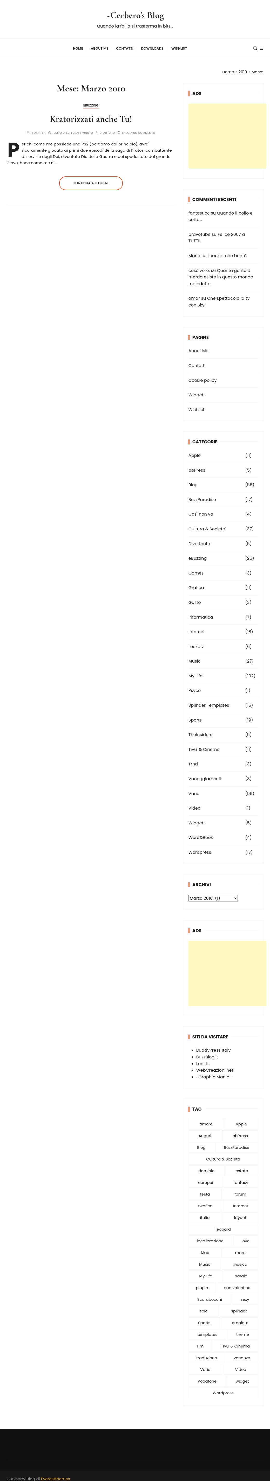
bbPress (196, 465)
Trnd (193, 759)
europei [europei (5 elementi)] (205, 1177)
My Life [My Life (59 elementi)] (205, 1271)
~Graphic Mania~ (214, 1072)
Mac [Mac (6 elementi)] (205, 1247)
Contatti (124, 45)
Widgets (197, 390)
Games (196, 568)
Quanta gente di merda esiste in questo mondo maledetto (220, 272)
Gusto (194, 598)
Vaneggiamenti (204, 774)
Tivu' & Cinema (204, 745)
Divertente (199, 539)
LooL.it (202, 1059)
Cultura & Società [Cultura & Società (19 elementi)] (223, 1154)
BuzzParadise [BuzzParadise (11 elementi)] (236, 1142)
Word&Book (200, 833)
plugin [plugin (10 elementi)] (202, 1282)
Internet (196, 627)
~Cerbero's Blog (135, 14)
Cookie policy (202, 375)
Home (78, 45)
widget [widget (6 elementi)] (242, 1376)
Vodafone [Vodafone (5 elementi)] (207, 1376)
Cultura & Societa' (207, 524)
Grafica (196, 583)
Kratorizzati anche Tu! (91, 113)
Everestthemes (55, 1474)
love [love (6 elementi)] (245, 1236)
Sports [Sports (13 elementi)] (204, 1317)
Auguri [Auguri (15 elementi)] (205, 1130)
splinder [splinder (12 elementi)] (239, 1306)
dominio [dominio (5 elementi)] (206, 1166)
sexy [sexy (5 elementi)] (245, 1294)
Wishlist (179, 45)
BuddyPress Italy (213, 1045)
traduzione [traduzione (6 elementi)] (206, 1353)
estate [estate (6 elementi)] (241, 1166)
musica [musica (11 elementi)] (240, 1259)
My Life (195, 671)
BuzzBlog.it (207, 1052)
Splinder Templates (208, 700)
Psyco (194, 686)
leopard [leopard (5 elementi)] (223, 1224)
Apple (194, 450)
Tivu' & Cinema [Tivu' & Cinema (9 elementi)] (235, 1341)
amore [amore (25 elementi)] (205, 1119)
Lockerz (196, 642)
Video (194, 803)
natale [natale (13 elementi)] (241, 1271)
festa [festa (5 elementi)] (205, 1189)
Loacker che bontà (227, 251)
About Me (99, 45)
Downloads (152, 45)
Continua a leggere (91, 178)
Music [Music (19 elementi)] (204, 1259)
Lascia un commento (138, 127)
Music (194, 656)
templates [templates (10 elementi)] (207, 1329)
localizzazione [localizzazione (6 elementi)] (210, 1236)
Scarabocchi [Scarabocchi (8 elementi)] (209, 1294)
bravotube (199, 229)
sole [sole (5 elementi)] (203, 1306)
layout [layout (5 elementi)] (240, 1212)
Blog (193, 480)
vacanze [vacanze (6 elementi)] (242, 1353)
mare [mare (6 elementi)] (240, 1247)
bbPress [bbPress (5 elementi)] (240, 1130)
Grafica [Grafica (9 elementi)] (205, 1201)
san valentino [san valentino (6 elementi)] (237, 1282)
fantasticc (199, 208)
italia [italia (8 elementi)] (205, 1212)
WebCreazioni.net (214, 1065)
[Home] (228, 67)
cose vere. (199, 266)
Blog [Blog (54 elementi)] (201, 1142)
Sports (195, 715)
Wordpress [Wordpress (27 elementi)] (223, 1388)
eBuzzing (91, 100)
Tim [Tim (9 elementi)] (200, 1341)
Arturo (109, 127)
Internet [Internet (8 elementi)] (240, 1201)
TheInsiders (200, 730)
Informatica (200, 612)
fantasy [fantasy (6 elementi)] (241, 1177)
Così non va (200, 509)
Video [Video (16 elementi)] (240, 1364)
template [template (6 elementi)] (239, 1317)
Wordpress (199, 847)
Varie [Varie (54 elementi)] (205, 1364)
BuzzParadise (202, 495)
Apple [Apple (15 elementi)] (241, 1119)
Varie (193, 789)
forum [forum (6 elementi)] (240, 1189)
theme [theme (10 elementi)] (242, 1329)
